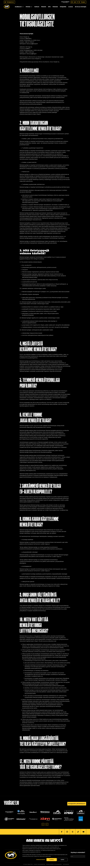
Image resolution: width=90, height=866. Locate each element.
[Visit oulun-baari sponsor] (33, 812)
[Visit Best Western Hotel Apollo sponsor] (21, 812)
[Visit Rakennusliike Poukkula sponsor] (80, 812)
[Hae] (84, 856)
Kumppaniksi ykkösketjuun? (76, 803)
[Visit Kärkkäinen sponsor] (45, 812)
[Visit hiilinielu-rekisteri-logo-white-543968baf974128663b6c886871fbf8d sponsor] (9, 818)
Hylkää (62, 859)
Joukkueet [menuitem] (18, 6)
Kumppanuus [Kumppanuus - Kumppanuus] (10, 2)
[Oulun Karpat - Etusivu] (7, 7)
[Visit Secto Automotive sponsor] (68, 818)
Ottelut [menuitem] (28, 6)
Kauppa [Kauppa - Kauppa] (83, 2)
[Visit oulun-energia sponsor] (9, 812)
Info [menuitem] (49, 6)
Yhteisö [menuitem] (43, 6)
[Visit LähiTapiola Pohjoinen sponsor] (57, 818)
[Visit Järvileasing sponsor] (45, 818)
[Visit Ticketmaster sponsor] (21, 818)
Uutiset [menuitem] (36, 6)
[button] (47, 824)
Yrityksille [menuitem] (63, 6)
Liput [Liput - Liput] (75, 2)
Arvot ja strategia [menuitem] (80, 6)
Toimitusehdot (66, 864)
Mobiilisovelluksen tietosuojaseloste (54, 864)
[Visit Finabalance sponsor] (33, 818)
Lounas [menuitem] (70, 6)
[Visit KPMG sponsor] (68, 812)
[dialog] (45, 853)
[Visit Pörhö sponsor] (80, 818)
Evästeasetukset (40, 859)
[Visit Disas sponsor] (57, 812)
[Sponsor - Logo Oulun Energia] (65, 2)
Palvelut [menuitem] (55, 6)
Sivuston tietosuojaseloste (39, 864)
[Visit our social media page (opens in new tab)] (61, 832)
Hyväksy (51, 859)
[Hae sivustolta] (75, 856)
